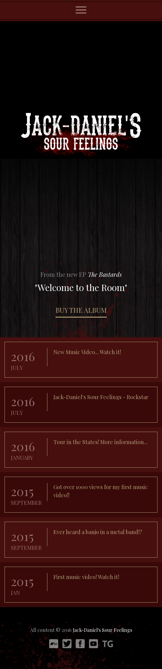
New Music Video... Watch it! (87, 352)
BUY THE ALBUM (81, 310)
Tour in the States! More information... (100, 442)
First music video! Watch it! (86, 577)
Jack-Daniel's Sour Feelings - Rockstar (100, 397)
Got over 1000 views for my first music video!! (100, 491)
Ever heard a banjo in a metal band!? (97, 532)
